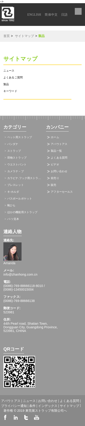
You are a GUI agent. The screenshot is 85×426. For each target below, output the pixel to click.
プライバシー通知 (14, 406)
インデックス (47, 406)
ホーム (55, 137)
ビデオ (55, 164)
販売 (53, 185)
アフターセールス (62, 191)
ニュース (9, 70)
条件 (32, 406)
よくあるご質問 (13, 77)
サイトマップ (69, 405)
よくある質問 (59, 157)
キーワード (10, 91)
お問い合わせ (59, 171)
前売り (55, 178)
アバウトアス (59, 144)
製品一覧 (56, 150)
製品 (6, 84)
